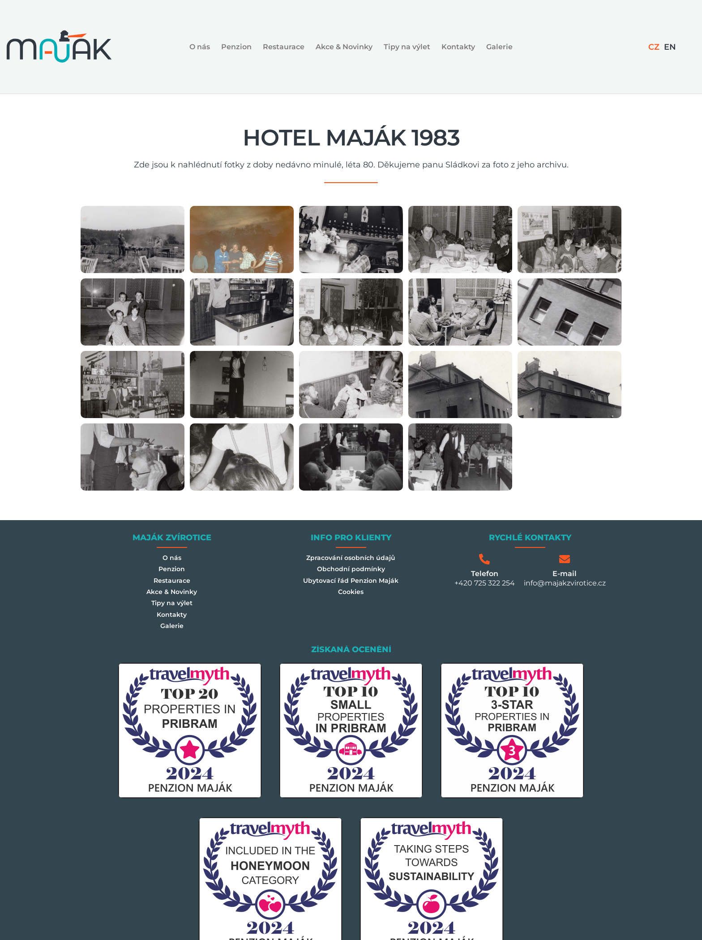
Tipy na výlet (407, 47)
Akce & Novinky (344, 47)
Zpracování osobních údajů (351, 559)
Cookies (351, 600)
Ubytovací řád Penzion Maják (351, 586)
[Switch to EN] (669, 47)
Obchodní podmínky (351, 572)
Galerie (499, 47)
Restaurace (283, 47)
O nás (199, 47)
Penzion (236, 47)
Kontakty (458, 47)
